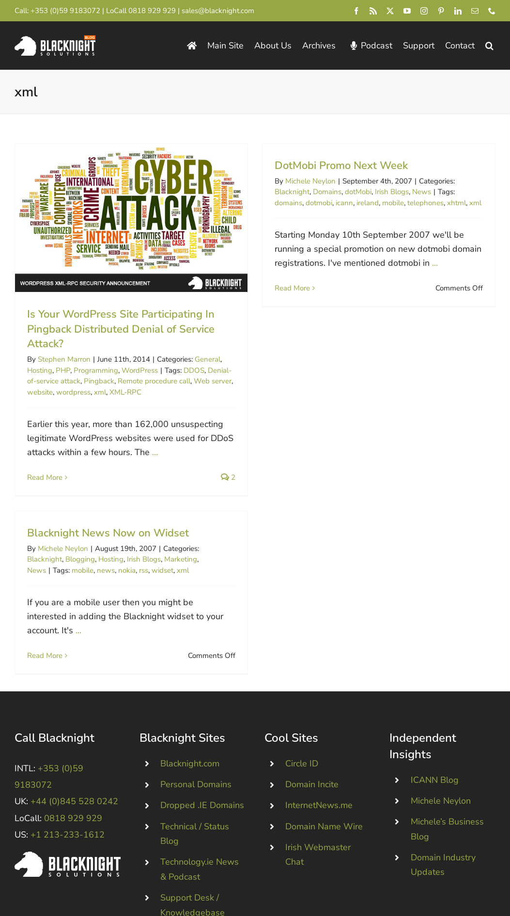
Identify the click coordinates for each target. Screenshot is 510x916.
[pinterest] (441, 11)
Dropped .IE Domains (202, 760)
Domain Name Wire (324, 781)
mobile (390, 203)
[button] (489, 46)
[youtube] (407, 11)
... (155, 452)
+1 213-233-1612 (68, 789)
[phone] (491, 11)
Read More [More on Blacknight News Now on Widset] (58, 641)
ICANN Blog (435, 734)
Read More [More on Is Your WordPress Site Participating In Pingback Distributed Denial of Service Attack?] (44, 477)
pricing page (358, 900)
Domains (324, 192)
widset (175, 556)
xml (100, 392)
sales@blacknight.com (218, 10)
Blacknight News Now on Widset (121, 519)
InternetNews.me (319, 760)
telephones (422, 203)
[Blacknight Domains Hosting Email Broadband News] (55, 40)
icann (341, 203)
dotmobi (316, 203)
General (207, 359)
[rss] (373, 11)
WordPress (140, 370)
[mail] (475, 11)
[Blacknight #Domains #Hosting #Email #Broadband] (68, 811)
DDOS (194, 370)
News (418, 192)
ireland (365, 203)
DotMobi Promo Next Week (338, 165)
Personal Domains (196, 739)
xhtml (453, 203)
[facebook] (356, 11)
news (119, 556)
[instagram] (424, 11)
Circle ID (301, 718)
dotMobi (355, 192)
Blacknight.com (189, 718)
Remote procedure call (154, 381)
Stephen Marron (64, 359)
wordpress (73, 392)
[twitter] (390, 11)
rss (156, 556)
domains (285, 203)
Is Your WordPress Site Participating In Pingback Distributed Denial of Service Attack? (121, 329)
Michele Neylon (307, 181)
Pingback (99, 381)
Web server (213, 381)
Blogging (93, 545)
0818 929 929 (152, 10)
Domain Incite (312, 739)
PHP (63, 370)
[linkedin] (458, 11)
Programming (96, 370)
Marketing (193, 545)
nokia (140, 556)
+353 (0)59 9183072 (65, 10)
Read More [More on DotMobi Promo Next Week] (289, 288)
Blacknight (289, 192)
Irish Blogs (389, 192)
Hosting (39, 370)
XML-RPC (125, 392)
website (40, 392)
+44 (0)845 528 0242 (74, 756)
